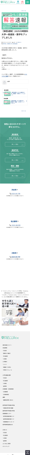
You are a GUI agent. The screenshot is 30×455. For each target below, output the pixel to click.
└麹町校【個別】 (6, 353)
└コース (4, 364)
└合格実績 (5, 391)
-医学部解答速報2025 (7, 424)
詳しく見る (15, 144)
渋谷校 (14, 189)
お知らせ (19, 42)
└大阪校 (4, 359)
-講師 (3, 397)
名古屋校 (14, 221)
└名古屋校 (5, 356)
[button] (27, 2)
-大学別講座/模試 (6, 375)
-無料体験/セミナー (7, 345)
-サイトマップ (5, 446)
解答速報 (15, 43)
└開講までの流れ (6, 367)
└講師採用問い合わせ (7, 400)
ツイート (23, 11)
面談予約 (22, 3)
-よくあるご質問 (6, 443)
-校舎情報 (4, 348)
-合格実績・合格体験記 (8, 389)
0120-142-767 (16, 257)
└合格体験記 (5, 394)
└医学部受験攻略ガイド (8, 416)
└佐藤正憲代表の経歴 (7, 408)
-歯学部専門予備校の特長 (8, 411)
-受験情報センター (6, 413)
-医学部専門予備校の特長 (8, 405)
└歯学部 (4, 386)
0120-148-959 (15, 225)
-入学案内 (4, 361)
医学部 (4, 43)
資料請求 (18, 3)
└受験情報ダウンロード (8, 422)
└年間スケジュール (7, 370)
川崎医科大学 (10, 43)
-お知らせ (4, 430)
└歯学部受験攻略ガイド (8, 419)
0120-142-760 (16, 193)
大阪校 (14, 253)
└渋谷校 (4, 350)
